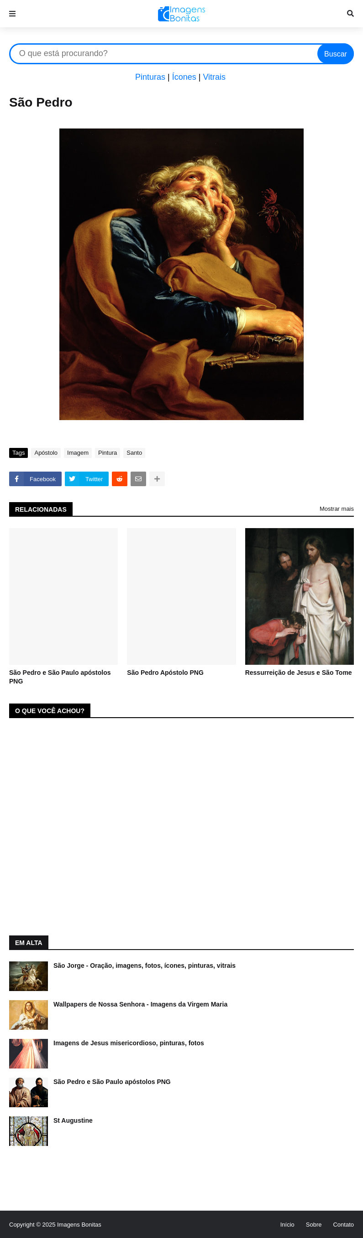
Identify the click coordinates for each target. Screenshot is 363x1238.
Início (287, 1224)
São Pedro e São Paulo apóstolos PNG (60, 677)
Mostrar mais (337, 508)
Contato (343, 1224)
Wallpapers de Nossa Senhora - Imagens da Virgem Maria (140, 1004)
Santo (134, 452)
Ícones (184, 77)
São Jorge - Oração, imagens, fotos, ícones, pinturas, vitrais (144, 965)
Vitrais (214, 77)
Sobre (314, 1224)
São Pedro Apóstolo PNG (165, 672)
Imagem (78, 452)
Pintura (107, 452)
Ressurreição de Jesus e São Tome (298, 672)
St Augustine (73, 1120)
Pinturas (150, 77)
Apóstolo (46, 452)
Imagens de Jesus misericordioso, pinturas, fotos (128, 1043)
